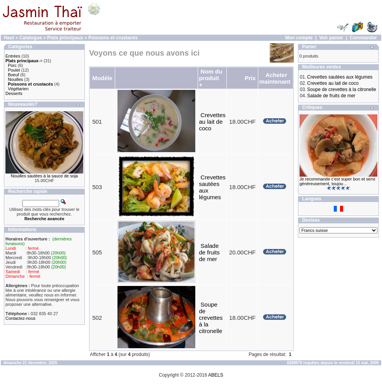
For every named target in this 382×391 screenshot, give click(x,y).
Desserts (13, 93)
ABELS (215, 375)
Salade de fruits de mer (209, 252)
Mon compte (299, 37)
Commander (363, 37)
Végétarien (18, 88)
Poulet (14, 70)
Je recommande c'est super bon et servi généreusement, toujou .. (337, 181)
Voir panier (331, 37)
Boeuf (13, 74)
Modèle (102, 78)
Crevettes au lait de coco (212, 122)
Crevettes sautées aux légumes (340, 77)
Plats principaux (65, 37)
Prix (250, 78)
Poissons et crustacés (113, 37)
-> (23, 60)
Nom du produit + (210, 78)
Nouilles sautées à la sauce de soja (44, 176)
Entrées (12, 56)
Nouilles (15, 79)
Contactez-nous (20, 318)
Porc (12, 65)
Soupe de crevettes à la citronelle (211, 317)
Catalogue (30, 37)
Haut (9, 37)
